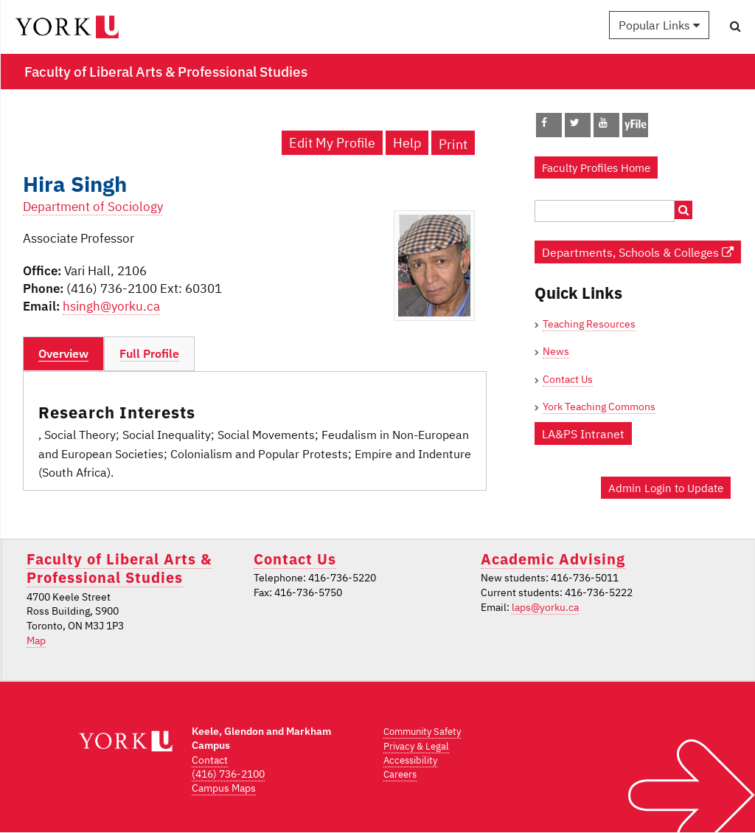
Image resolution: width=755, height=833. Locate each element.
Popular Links (659, 25)
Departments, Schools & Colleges (638, 252)
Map (36, 640)
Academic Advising (553, 559)
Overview (63, 353)
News (556, 351)
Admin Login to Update (665, 487)
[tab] (63, 354)
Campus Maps (224, 788)
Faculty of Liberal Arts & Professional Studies (119, 568)
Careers (400, 774)
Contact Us (568, 379)
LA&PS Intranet (583, 433)
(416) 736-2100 (228, 774)
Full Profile (149, 353)
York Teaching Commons (599, 406)
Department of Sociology (93, 206)
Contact (210, 760)
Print (453, 144)
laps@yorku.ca (545, 607)
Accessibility (410, 760)
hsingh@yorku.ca (111, 306)
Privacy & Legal (416, 746)
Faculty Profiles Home (596, 167)
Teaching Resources (589, 324)
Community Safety (422, 731)
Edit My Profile (332, 142)
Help (407, 142)
